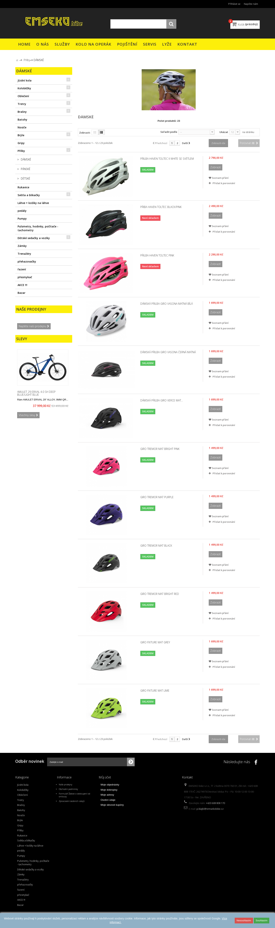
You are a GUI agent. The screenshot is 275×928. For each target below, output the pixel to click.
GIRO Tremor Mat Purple (157, 497)
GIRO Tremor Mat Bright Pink (160, 449)
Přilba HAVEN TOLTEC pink (157, 255)
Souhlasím (261, 920)
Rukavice (23, 187)
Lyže (167, 44)
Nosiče (22, 127)
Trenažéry (24, 253)
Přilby (21, 151)
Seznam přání (219, 178)
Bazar (21, 293)
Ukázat (223, 132)
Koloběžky (24, 88)
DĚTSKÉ (25, 178)
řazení (22, 269)
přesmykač (25, 277)
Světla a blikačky (29, 195)
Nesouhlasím (244, 920)
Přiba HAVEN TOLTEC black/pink (161, 207)
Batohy (22, 119)
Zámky (22, 246)
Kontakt (187, 44)
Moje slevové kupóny (112, 804)
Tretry (22, 104)
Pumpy (22, 218)
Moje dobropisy (109, 789)
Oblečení (23, 96)
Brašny (22, 112)
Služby (62, 44)
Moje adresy (107, 794)
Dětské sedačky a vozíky (34, 238)
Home (24, 44)
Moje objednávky (110, 784)
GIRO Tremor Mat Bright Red (159, 594)
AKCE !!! (22, 285)
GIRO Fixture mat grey (155, 642)
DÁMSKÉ (25, 159)
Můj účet (105, 777)
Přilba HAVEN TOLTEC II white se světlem (167, 158)
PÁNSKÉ (25, 169)
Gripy (21, 143)
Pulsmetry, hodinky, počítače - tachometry (38, 228)
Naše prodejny (31, 309)
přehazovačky (27, 261)
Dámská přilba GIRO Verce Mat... (161, 400)
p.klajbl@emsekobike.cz (210, 808)
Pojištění (127, 44)
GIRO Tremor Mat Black (156, 545)
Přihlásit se (234, 4)
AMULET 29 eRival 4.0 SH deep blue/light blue (36, 393)
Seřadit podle (168, 132)
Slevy (21, 338)
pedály (22, 211)
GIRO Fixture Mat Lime (154, 690)
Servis (149, 44)
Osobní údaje (108, 799)
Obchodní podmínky (68, 789)
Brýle (21, 135)
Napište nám (251, 4)
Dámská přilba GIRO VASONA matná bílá (166, 303)
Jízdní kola (25, 80)
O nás (42, 44)
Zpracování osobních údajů (72, 801)
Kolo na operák (93, 44)
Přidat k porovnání (224, 183)
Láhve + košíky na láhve (33, 203)
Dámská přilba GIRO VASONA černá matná (168, 352)
